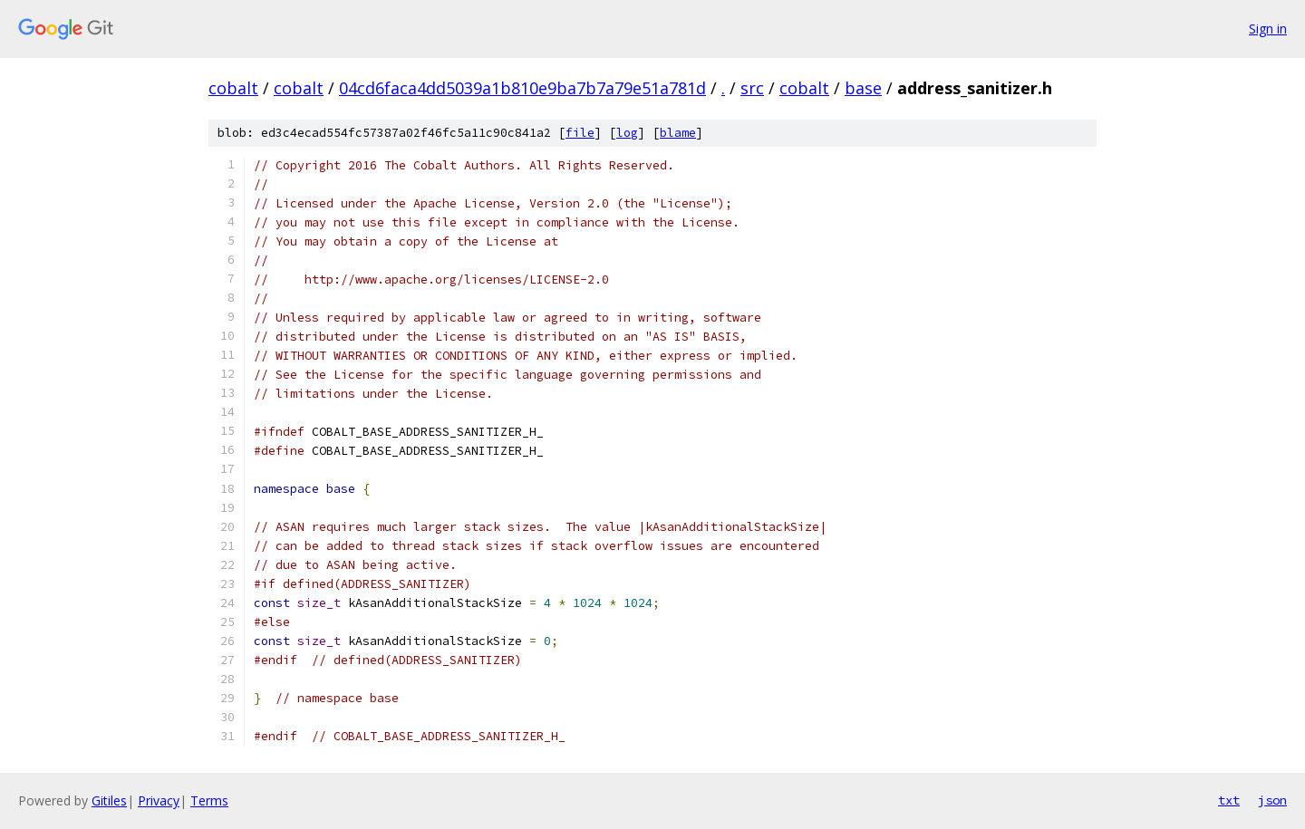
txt (1229, 800)
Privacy (158, 800)
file (580, 132)
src (752, 88)
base (863, 88)
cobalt (233, 88)
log (627, 132)
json (1272, 800)
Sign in (1268, 28)
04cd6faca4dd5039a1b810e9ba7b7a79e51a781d (522, 88)
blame (678, 132)
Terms (209, 800)
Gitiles (109, 800)
